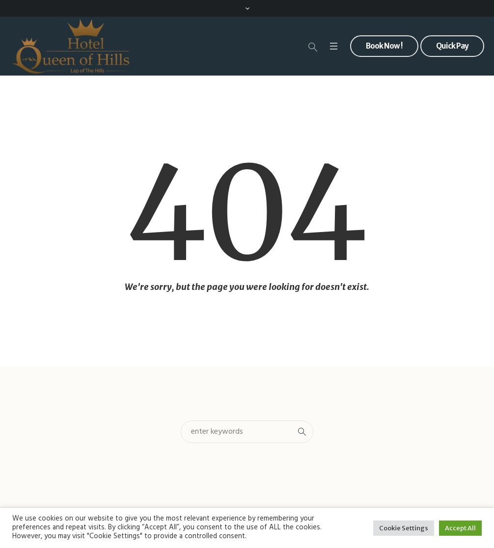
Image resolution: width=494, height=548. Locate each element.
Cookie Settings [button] (403, 528)
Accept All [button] (460, 528)
